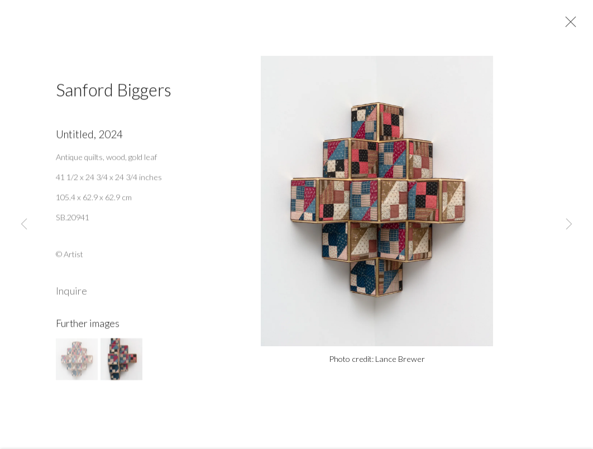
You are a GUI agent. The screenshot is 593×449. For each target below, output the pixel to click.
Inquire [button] (71, 294)
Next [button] (569, 225)
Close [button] (567, 25)
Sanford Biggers (113, 93)
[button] (77, 363)
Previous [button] (24, 225)
